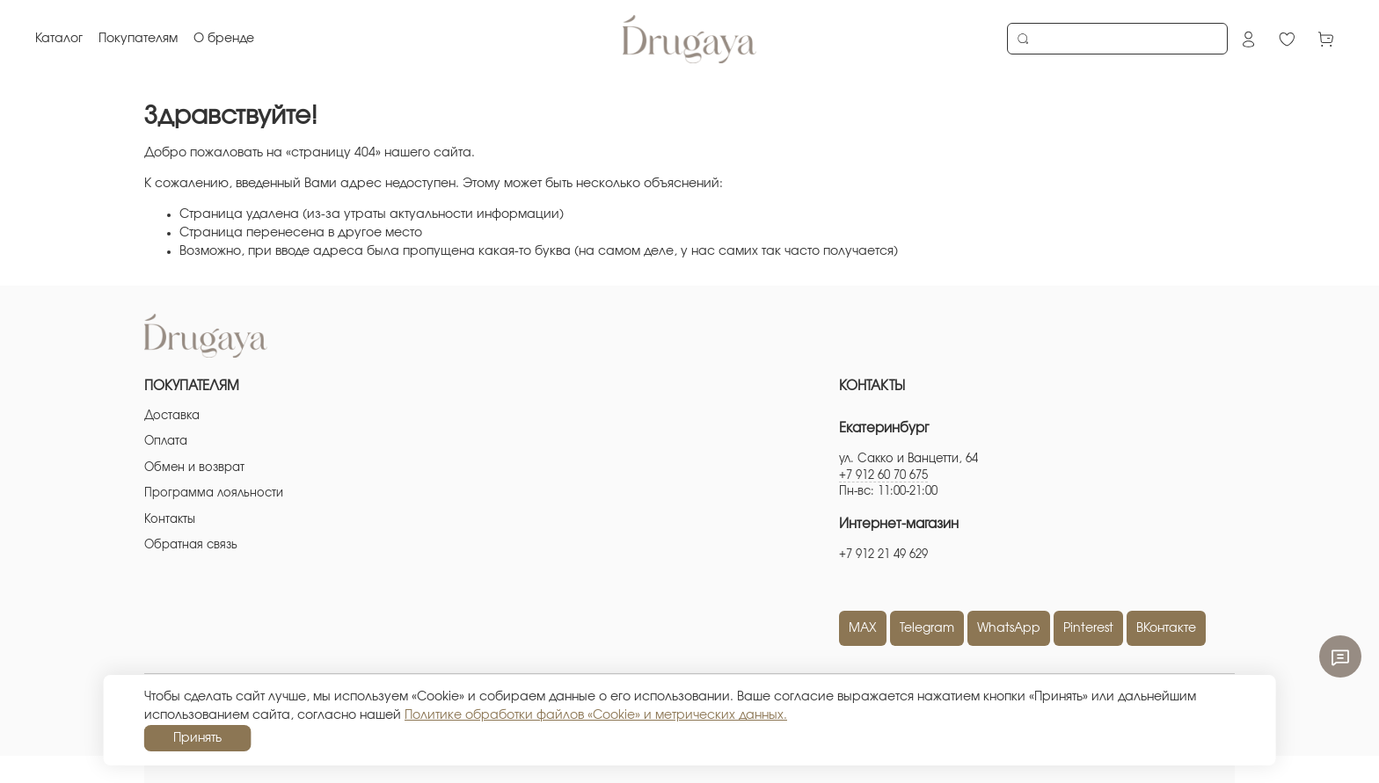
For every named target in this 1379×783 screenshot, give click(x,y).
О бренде (223, 39)
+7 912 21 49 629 (883, 555)
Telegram (927, 628)
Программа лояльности (213, 493)
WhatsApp (1008, 628)
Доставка (172, 416)
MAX (863, 628)
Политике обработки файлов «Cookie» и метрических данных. (596, 715)
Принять (197, 738)
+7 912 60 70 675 (883, 476)
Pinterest (1088, 628)
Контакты (169, 520)
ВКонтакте (1166, 628)
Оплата (165, 441)
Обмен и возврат (194, 468)
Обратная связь (190, 545)
